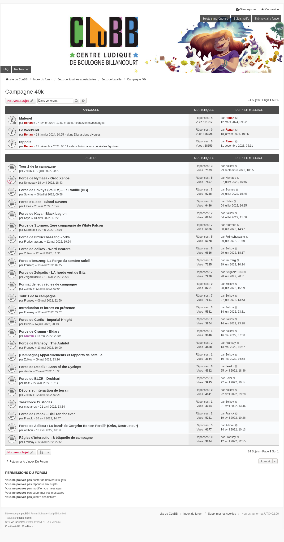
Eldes (27, 206)
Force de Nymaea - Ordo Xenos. (45, 178)
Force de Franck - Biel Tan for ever (47, 414)
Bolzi (27, 383)
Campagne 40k (24, 91)
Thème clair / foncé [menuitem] (267, 18)
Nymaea (29, 182)
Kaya (27, 218)
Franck (28, 418)
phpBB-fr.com (24, 518)
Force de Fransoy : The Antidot (44, 343)
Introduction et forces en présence (47, 308)
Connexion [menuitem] (270, 9)
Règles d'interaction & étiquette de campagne (56, 437)
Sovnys (28, 194)
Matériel (25, 118)
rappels (25, 142)
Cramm (29, 336)
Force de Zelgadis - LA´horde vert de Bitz (52, 272)
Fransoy (29, 300)
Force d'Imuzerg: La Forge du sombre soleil (54, 261)
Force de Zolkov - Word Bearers (44, 249)
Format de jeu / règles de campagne (48, 284)
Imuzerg (29, 265)
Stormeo (29, 230)
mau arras (30, 406)
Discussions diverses (87, 134)
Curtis (27, 324)
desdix (28, 371)
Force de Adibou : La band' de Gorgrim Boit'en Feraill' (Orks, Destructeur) (78, 426)
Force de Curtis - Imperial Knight (45, 320)
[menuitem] (12, 526)
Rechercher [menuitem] (21, 69)
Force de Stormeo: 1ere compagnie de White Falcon (61, 225)
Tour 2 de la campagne (37, 166)
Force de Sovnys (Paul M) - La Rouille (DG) (53, 190)
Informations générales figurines (98, 146)
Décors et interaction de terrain (44, 390)
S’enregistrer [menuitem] (246, 9)
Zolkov (28, 171)
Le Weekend (29, 130)
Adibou (28, 430)
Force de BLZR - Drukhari (39, 379)
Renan (28, 122)
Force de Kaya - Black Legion (43, 213)
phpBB (24, 513)
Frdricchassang (33, 241)
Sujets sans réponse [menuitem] (215, 18)
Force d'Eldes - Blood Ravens (43, 202)
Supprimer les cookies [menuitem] (222, 513)
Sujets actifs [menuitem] (241, 18)
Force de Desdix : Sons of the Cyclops (50, 367)
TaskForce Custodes (35, 402)
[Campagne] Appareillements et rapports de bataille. (61, 355)
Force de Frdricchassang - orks (44, 237)
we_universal (18, 522)
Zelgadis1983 (32, 277)
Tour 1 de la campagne (37, 296)
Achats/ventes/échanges (88, 122)
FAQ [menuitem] (6, 69)
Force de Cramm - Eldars (39, 331)
